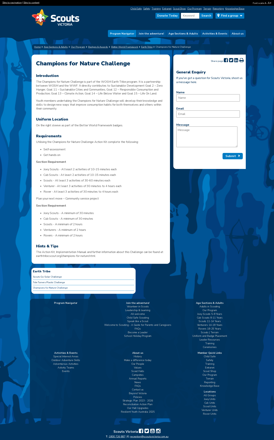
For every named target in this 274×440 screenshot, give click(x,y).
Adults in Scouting (210, 306)
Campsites (138, 375)
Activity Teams (66, 367)
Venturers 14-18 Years (210, 325)
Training (156, 8)
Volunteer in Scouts (138, 306)
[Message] (207, 136)
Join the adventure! (151, 33)
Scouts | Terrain (209, 332)
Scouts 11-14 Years (210, 321)
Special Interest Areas (65, 356)
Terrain (207, 8)
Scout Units (209, 406)
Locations (210, 391)
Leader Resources (210, 339)
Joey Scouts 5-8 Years (209, 314)
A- (266, 3)
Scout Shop (179, 8)
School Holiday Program (137, 336)
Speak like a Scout (137, 321)
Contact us (138, 389)
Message (182, 125)
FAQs (138, 328)
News (137, 382)
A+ (270, 3)
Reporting (218, 8)
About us (238, 33)
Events (66, 371)
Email (180, 109)
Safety (146, 8)
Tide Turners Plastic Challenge (49, 282)
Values (137, 367)
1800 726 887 (117, 436)
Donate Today (167, 16)
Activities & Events (214, 33)
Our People (137, 364)
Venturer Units (210, 410)
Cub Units (209, 403)
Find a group (229, 16)
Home (37, 47)
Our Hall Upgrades (137, 408)
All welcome (138, 314)
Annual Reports (138, 378)
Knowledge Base (234, 8)
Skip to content (31, 2)
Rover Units (209, 414)
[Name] (208, 98)
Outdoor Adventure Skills (65, 360)
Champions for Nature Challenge (50, 287)
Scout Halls (137, 371)
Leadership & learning (137, 310)
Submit (231, 156)
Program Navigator (122, 33)
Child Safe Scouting (138, 317)
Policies (137, 397)
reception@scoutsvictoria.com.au (149, 436)
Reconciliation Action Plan (138, 404)
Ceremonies (209, 347)
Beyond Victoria (138, 393)
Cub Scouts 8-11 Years (210, 317)
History (138, 356)
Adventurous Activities (65, 364)
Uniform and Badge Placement (209, 336)
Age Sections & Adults (183, 33)
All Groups (210, 395)
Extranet (166, 8)
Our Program (194, 8)
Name (180, 92)
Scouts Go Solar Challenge (47, 276)
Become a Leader (138, 332)
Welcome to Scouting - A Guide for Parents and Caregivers (137, 325)
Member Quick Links (210, 353)
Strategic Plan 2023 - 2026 (138, 400)
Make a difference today (137, 360)
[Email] (208, 114)
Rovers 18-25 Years (209, 328)
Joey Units (209, 399)
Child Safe (136, 8)
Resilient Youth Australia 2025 (138, 412)
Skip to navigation (12, 2)
